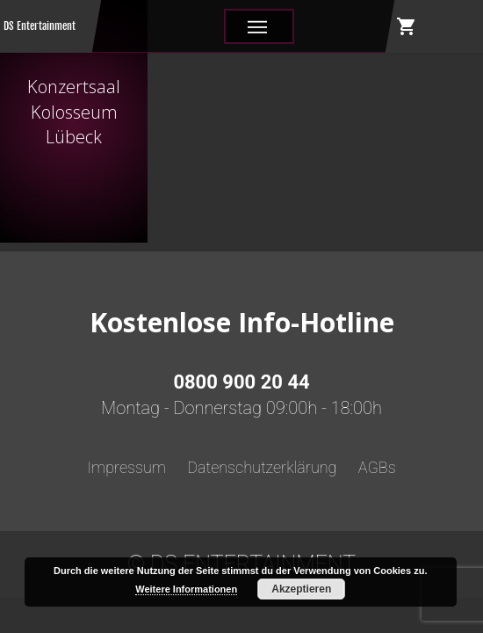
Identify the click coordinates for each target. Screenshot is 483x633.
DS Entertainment (40, 26)
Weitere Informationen (186, 589)
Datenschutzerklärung (261, 467)
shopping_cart (406, 26)
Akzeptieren (301, 589)
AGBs (377, 467)
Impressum (126, 467)
